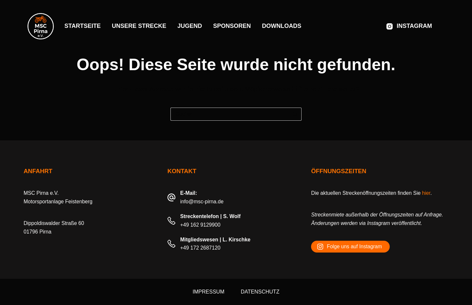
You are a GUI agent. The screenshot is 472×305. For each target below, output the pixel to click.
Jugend (189, 26)
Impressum (209, 292)
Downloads (281, 26)
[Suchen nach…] (229, 114)
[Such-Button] (295, 114)
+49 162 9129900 (200, 225)
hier (426, 193)
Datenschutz (260, 292)
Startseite (83, 26)
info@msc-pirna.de (202, 201)
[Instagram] (409, 26)
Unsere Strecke (139, 26)
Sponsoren (232, 26)
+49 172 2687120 (200, 248)
